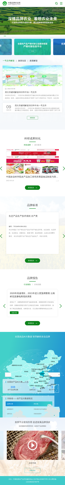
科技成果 (27, 145)
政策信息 (22, 61)
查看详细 (14, 313)
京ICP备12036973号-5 (40, 479)
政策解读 (33, 61)
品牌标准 (32, 205)
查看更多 (32, 118)
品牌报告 (32, 277)
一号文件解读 (8, 61)
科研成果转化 (32, 138)
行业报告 (27, 284)
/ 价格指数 (36, 284)
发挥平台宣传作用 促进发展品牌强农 (32, 422)
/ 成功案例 (36, 145)
